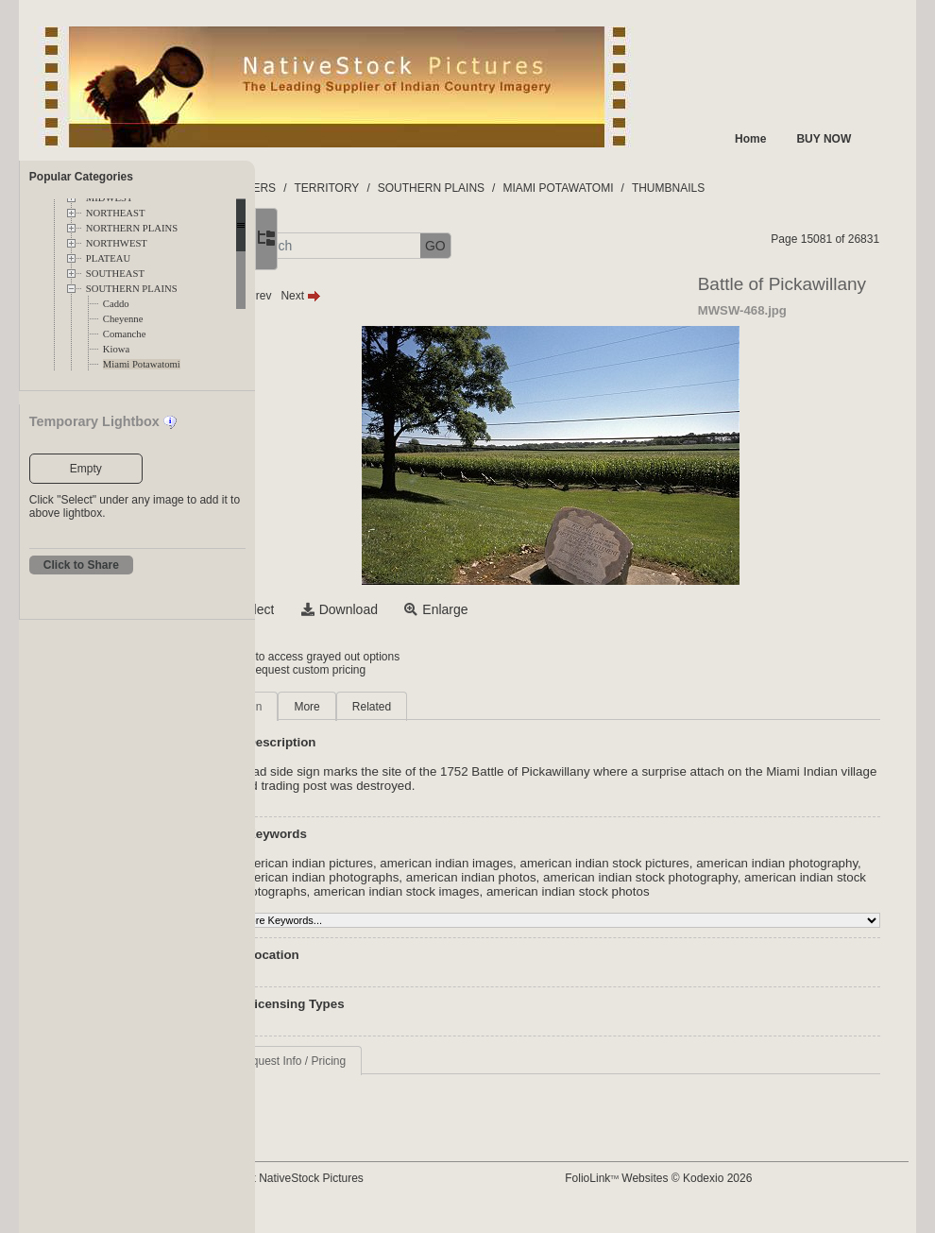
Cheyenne (123, 319)
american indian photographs (526, 877)
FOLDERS (344, 188)
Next (396, 295)
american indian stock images (692, 891)
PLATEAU (108, 258)
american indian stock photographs (505, 891)
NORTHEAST (115, 213)
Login (332, 656)
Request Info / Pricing (386, 1075)
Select (350, 609)
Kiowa (116, 349)
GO (529, 245)
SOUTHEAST (115, 273)
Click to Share (81, 565)
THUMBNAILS (762, 188)
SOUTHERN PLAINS (132, 288)
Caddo (116, 304)
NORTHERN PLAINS (132, 228)
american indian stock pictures (699, 863)
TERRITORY (421, 188)
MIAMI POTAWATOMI (653, 188)
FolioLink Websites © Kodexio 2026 (702, 1192)
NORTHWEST (116, 243)
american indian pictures (400, 863)
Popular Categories (81, 176)
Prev (346, 295)
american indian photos (679, 877)
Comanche (124, 334)
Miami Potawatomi (141, 364)
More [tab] (402, 706)
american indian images (541, 863)
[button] (321, 246)
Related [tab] (466, 706)
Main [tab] (344, 706)
